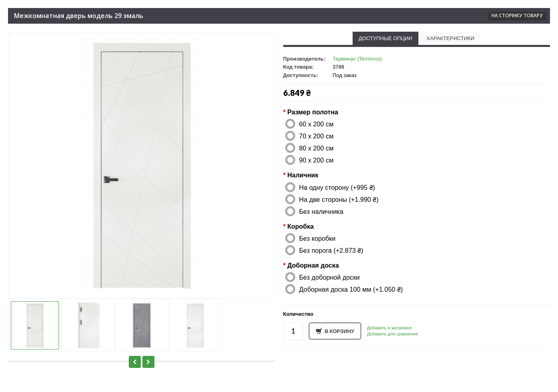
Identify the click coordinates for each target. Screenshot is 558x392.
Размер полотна (312, 112)
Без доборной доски (329, 277)
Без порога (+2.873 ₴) (331, 250)
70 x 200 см (316, 136)
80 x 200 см (316, 148)
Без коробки (317, 238)
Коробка (300, 226)
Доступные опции (385, 38)
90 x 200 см (316, 160)
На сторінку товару (517, 15)
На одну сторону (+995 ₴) (337, 187)
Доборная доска (313, 265)
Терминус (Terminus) (357, 59)
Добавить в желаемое (389, 327)
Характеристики (450, 38)
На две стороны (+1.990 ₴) (339, 199)
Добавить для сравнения (392, 333)
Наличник (302, 175)
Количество (298, 314)
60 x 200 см (316, 124)
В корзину (335, 331)
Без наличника (321, 211)
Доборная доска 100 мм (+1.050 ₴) (351, 289)
